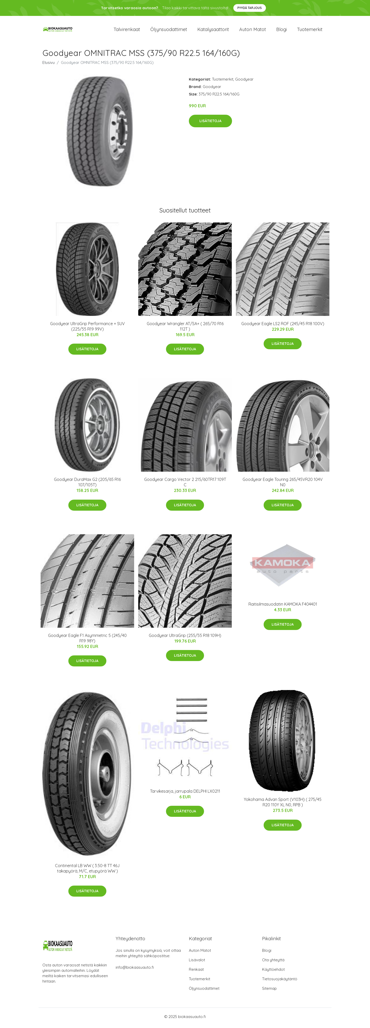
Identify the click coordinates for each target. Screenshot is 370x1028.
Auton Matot (200, 953)
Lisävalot (197, 962)
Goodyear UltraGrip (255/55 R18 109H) (185, 638)
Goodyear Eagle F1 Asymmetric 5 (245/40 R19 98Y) (87, 640)
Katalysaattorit (213, 31)
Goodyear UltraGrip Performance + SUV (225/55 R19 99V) (87, 329)
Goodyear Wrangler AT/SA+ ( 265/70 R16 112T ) (185, 329)
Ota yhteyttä (273, 962)
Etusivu (48, 65)
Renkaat (196, 971)
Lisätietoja (210, 123)
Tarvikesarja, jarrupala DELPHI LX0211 (185, 793)
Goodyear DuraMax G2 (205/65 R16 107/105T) (87, 485)
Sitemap (269, 990)
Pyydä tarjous (249, 8)
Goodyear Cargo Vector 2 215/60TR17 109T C (185, 485)
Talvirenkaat (127, 31)
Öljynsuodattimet (168, 31)
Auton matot (252, 31)
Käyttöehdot (273, 971)
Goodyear (244, 81)
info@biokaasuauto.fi (135, 969)
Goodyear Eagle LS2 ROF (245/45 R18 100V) (282, 326)
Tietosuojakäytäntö (279, 981)
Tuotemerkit (309, 31)
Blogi (281, 31)
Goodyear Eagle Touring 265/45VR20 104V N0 (283, 485)
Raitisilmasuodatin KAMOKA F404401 (282, 606)
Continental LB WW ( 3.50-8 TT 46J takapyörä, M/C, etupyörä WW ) (87, 871)
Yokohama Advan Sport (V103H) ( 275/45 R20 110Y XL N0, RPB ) (282, 805)
